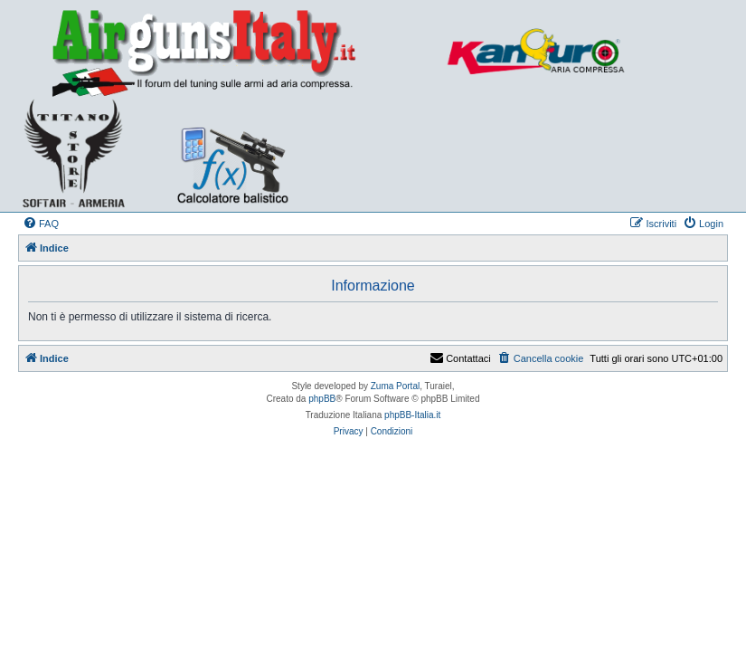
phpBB (321, 399)
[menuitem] (41, 223)
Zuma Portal (395, 386)
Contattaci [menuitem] (460, 358)
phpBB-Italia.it (412, 415)
